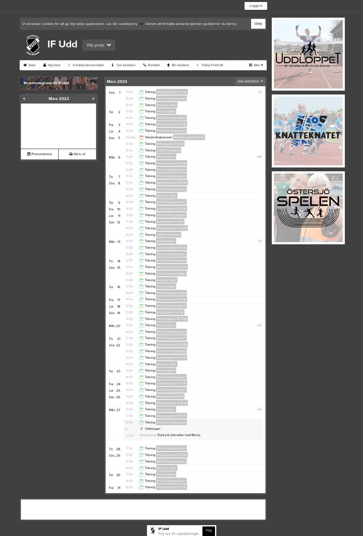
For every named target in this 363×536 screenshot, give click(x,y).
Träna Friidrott (210, 65)
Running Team (166, 105)
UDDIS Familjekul (168, 150)
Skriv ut (77, 154)
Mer (256, 65)
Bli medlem (178, 65)
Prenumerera (39, 154)
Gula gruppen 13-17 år (171, 124)
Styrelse (51, 65)
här (141, 24)
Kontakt (151, 65)
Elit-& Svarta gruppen (171, 98)
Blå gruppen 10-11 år (170, 144)
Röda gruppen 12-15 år (172, 92)
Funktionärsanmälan (86, 65)
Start (29, 65)
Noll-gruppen (166, 111)
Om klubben (124, 65)
